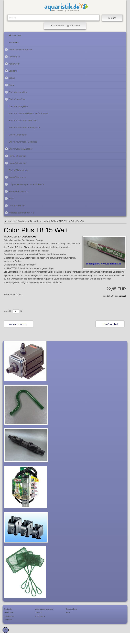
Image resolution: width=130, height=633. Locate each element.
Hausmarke (12, 56)
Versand (122, 296)
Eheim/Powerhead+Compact (23, 142)
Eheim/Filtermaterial (18, 170)
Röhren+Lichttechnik (17, 191)
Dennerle (11, 71)
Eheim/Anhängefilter (18, 106)
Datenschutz (71, 609)
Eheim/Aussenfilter (16, 92)
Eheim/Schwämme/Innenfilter (23, 120)
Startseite (15, 35)
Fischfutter (14, 42)
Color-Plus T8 (77, 221)
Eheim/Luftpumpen (18, 134)
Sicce (9, 198)
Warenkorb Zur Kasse (65, 25)
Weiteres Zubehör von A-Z (19, 212)
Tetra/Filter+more (15, 205)
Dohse (10, 78)
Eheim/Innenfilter (15, 99)
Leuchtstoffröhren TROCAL (55, 221)
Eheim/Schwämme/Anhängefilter (25, 127)
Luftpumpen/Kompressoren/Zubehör (24, 184)
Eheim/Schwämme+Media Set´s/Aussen (28, 113)
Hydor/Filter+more (15, 163)
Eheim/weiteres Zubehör (18, 149)
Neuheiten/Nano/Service (18, 49)
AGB (68, 612)
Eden (9, 85)
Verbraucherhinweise (44, 609)
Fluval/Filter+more (15, 156)
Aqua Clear (12, 64)
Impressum (40, 616)
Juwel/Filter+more (15, 177)
